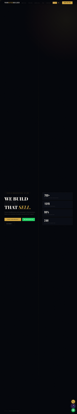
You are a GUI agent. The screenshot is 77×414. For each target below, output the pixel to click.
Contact (48, 2)
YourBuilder (12, 3)
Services (24, 2)
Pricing (30, 2)
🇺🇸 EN (55, 2)
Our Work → (9, 223)
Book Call (37, 2)
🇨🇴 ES (59, 2)
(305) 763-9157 (67, 2)
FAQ (43, 2)
